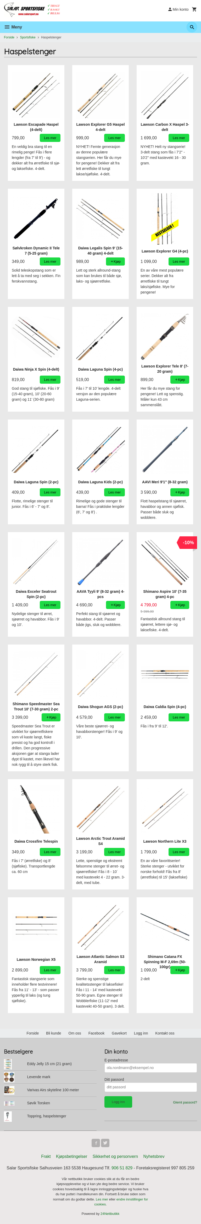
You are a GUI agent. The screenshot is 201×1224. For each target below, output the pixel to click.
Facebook (96, 1033)
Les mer (102, 1199)
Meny (13, 27)
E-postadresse (116, 1060)
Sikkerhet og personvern (115, 1156)
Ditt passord (114, 1079)
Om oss (75, 1033)
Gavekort (119, 1033)
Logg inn (141, 1033)
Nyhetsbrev (154, 1156)
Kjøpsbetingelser (71, 1156)
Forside (9, 37)
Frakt (46, 1156)
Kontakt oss (164, 1033)
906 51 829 (121, 1168)
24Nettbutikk (109, 1214)
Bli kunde (53, 1033)
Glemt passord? (185, 1102)
